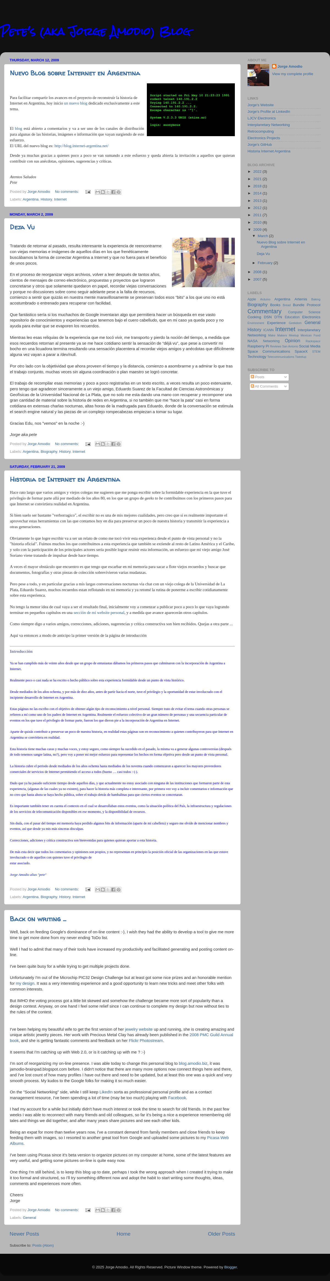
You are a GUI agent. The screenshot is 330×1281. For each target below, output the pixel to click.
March (263, 236)
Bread (287, 305)
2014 (258, 193)
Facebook (177, 1098)
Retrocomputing (261, 131)
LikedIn (106, 1092)
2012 (258, 208)
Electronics (311, 317)
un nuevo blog (75, 103)
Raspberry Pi (258, 346)
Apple (252, 299)
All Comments (264, 386)
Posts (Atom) (43, 1245)
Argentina (31, 199)
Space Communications (269, 351)
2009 (258, 229)
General (29, 1218)
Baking (315, 299)
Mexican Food (310, 335)
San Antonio (290, 346)
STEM (316, 351)
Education (292, 317)
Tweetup (300, 356)
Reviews (275, 346)
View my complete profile (292, 74)
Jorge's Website (261, 105)
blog (18, 128)
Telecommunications (280, 356)
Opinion (292, 340)
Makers (282, 335)
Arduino (265, 299)
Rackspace (313, 341)
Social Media (309, 346)
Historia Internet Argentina (269, 151)
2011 (258, 215)
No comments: (67, 192)
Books (275, 305)
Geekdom (295, 323)
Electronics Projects (264, 138)
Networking (271, 341)
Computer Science (304, 312)
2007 (258, 279)
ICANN (268, 330)
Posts (258, 377)
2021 (258, 179)
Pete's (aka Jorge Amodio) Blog (95, 31)
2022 (258, 171)
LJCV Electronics (262, 118)
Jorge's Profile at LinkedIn (269, 111)
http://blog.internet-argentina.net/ (81, 146)
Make (271, 335)
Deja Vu (22, 227)
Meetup (294, 335)
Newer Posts (24, 1234)
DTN (278, 317)
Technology (257, 357)
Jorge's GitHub (260, 144)
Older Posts (221, 1234)
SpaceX (301, 351)
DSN (268, 317)
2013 (258, 201)
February (266, 263)
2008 (258, 272)
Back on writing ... (38, 918)
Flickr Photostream (146, 1040)
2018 (258, 186)
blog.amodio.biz (193, 1063)
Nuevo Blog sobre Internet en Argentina (75, 73)
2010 (258, 222)
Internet (60, 199)
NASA (253, 341)
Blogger (230, 1267)
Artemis (301, 299)
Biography (49, 451)
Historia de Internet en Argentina (65, 479)
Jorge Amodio (289, 66)
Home (123, 1234)
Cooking (254, 317)
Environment (256, 323)
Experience (276, 323)
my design (25, 983)
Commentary (265, 311)
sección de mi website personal (99, 612)
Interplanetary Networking (269, 125)
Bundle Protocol (306, 305)
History (46, 199)
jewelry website (139, 1029)
